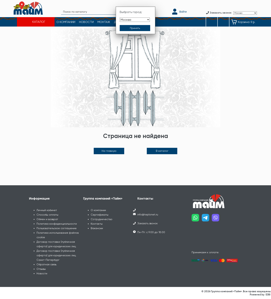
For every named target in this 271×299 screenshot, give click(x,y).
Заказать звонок (147, 223)
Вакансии (97, 228)
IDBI (268, 294)
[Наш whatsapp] (197, 219)
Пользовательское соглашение (57, 228)
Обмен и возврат (47, 219)
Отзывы (41, 268)
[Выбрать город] (135, 20)
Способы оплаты (47, 214)
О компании (98, 210)
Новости (42, 273)
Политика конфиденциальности (57, 223)
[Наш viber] (217, 219)
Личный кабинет (47, 210)
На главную (109, 150)
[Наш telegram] (207, 219)
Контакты (97, 223)
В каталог (162, 150)
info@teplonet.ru (147, 214)
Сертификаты (99, 214)
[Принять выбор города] (135, 28)
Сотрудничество (101, 219)
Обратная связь (46, 264)
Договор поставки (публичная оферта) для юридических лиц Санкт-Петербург (56, 255)
